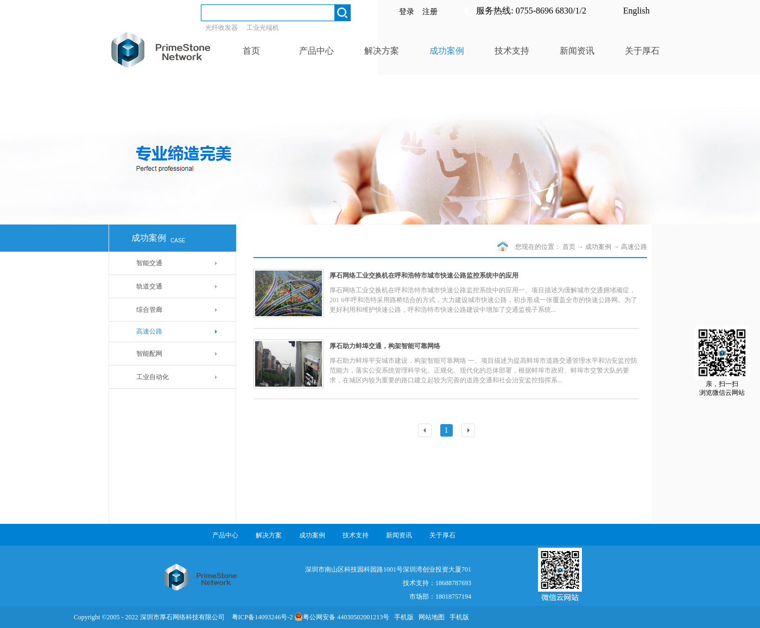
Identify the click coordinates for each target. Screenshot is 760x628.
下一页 (469, 431)
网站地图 (430, 617)
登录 (406, 12)
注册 (430, 12)
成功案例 (598, 247)
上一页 (426, 431)
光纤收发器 (221, 27)
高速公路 (634, 247)
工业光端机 (262, 27)
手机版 (402, 617)
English (636, 10)
